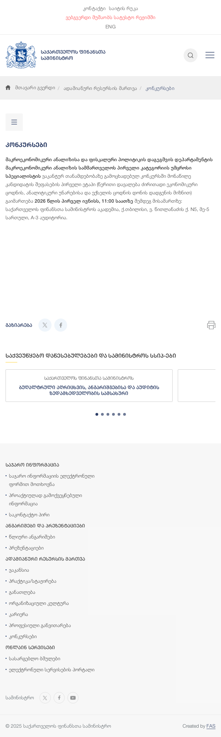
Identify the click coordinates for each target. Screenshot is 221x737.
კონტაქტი (94, 8)
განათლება (22, 592)
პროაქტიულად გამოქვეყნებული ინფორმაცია (45, 499)
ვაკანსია (19, 570)
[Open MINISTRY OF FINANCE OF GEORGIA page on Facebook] (59, 697)
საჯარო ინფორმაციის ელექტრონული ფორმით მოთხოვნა (51, 480)
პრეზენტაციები (26, 548)
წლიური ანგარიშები (32, 537)
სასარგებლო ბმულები (34, 658)
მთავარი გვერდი (30, 87)
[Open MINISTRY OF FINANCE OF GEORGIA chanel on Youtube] (73, 697)
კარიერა (18, 614)
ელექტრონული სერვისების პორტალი (51, 669)
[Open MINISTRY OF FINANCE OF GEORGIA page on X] (45, 697)
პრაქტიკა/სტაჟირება (32, 581)
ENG (110, 26)
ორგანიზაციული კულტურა (39, 603)
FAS (210, 726)
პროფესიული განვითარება (40, 625)
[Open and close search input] (190, 55)
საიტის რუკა (123, 8)
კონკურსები (23, 636)
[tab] (96, 414)
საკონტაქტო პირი (29, 514)
